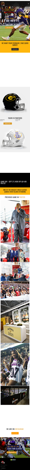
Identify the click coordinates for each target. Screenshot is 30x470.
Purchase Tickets (7, 123)
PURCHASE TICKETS (11, 452)
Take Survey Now (15, 49)
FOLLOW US (15, 433)
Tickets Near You (9, 27)
